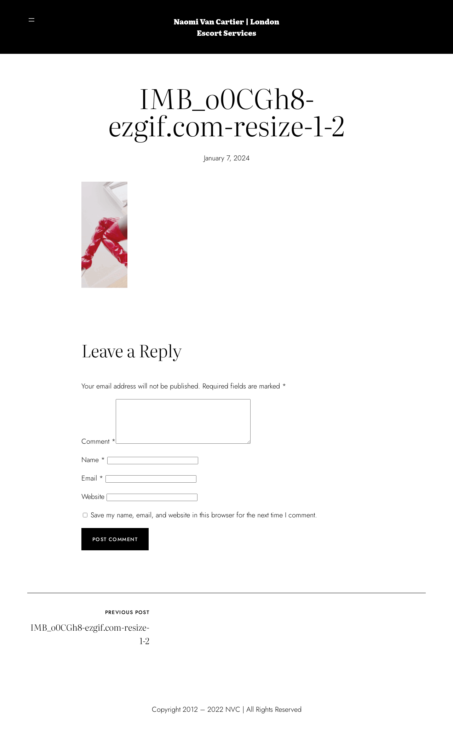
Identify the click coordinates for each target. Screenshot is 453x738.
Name (93, 468)
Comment (98, 450)
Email (92, 487)
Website (92, 505)
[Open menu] (31, 20)
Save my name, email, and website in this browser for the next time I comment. (204, 523)
